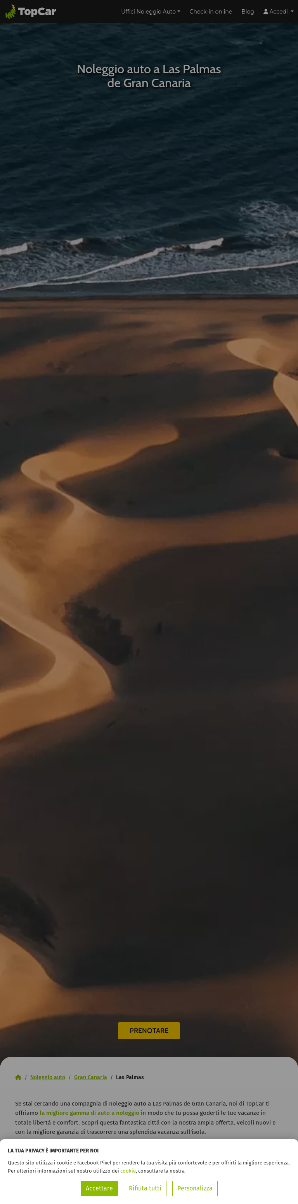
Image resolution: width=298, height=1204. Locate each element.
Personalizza (195, 1188)
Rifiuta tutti (145, 1188)
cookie (128, 1171)
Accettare (99, 1188)
